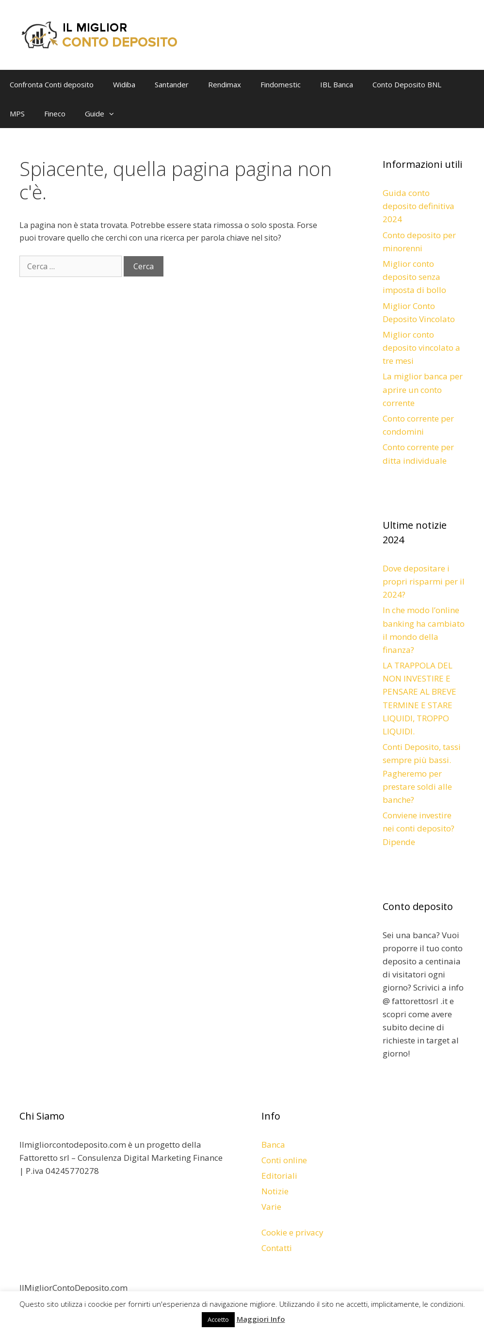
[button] (114, 113)
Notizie (275, 1191)
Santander (172, 84)
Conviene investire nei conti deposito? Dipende (418, 828)
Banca (273, 1144)
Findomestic (280, 84)
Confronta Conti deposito (52, 84)
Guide (104, 113)
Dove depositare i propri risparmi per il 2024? (424, 581)
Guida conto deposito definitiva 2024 (418, 206)
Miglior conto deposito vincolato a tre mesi (421, 347)
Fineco (54, 113)
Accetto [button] (218, 1319)
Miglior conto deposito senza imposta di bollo (414, 276)
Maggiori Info (261, 1319)
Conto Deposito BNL (406, 84)
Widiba (124, 84)
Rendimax (224, 84)
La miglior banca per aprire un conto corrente (423, 389)
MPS (17, 113)
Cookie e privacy (292, 1232)
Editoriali (279, 1175)
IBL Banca (336, 84)
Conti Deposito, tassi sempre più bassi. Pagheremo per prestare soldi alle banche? (422, 773)
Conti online (284, 1160)
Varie (271, 1206)
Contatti (276, 1247)
